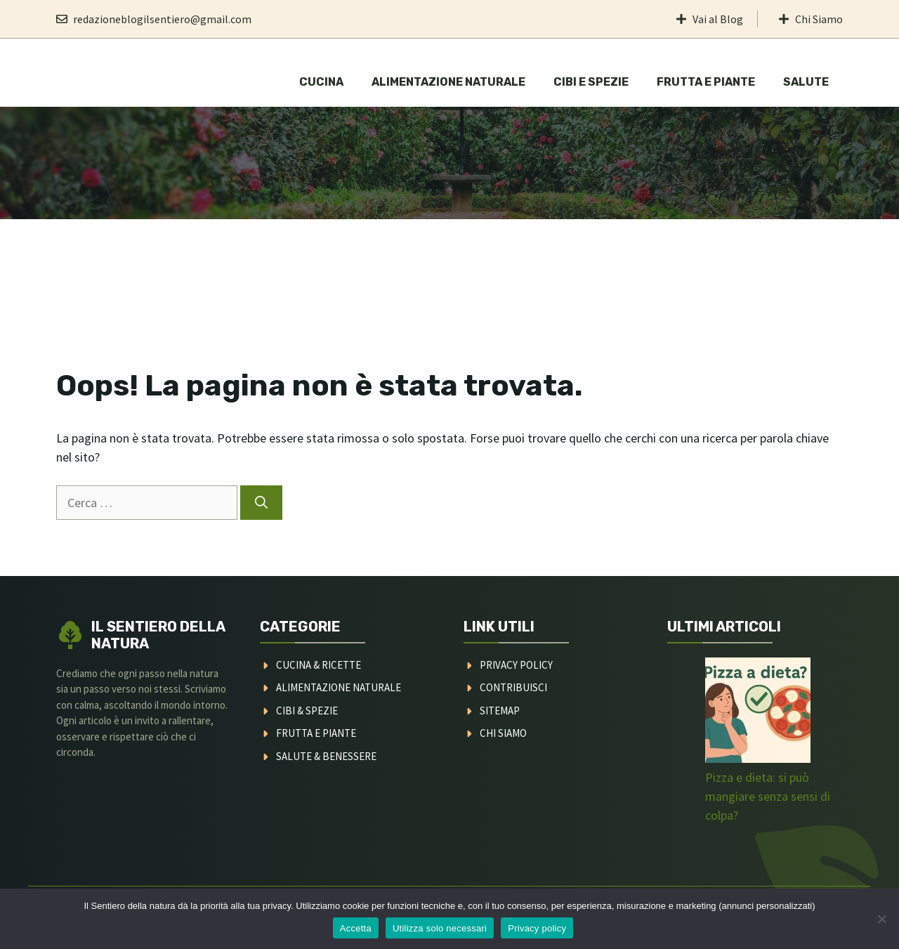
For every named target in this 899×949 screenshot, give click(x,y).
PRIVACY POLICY (516, 665)
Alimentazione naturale (448, 82)
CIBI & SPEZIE (307, 710)
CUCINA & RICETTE (318, 665)
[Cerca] (261, 502)
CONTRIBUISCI (513, 687)
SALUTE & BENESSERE (326, 756)
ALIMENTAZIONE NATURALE (338, 687)
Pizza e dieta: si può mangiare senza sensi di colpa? (767, 796)
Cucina (321, 82)
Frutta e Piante (706, 82)
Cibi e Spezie (591, 82)
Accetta (356, 928)
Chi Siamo (819, 19)
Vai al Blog (718, 19)
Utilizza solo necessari (440, 928)
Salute (806, 82)
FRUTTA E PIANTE (316, 733)
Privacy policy (537, 928)
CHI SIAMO (503, 733)
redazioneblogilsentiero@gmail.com (162, 19)
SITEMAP (500, 710)
